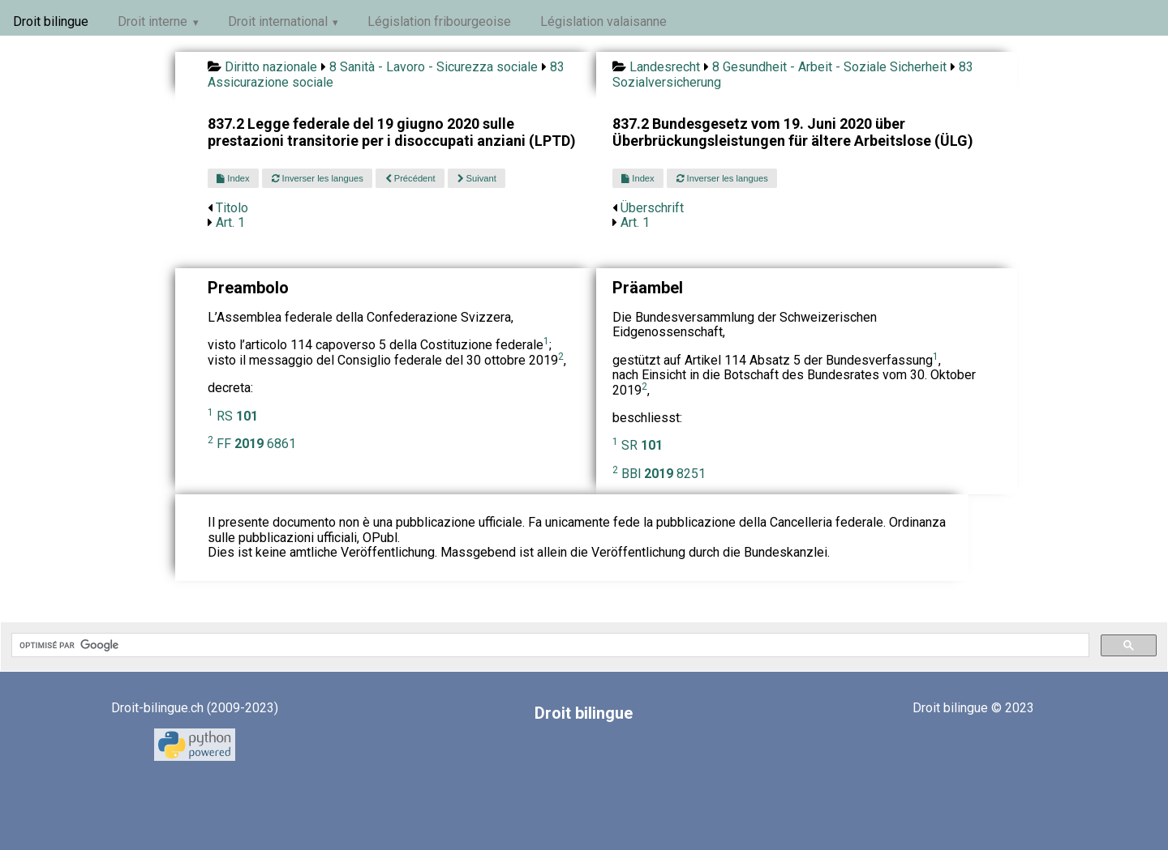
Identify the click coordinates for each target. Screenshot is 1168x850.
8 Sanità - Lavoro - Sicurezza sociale (433, 67)
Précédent (410, 178)
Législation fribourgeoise (439, 21)
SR (642, 445)
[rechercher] (548, 645)
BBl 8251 (663, 473)
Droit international (278, 21)
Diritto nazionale (271, 67)
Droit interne (152, 21)
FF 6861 (256, 443)
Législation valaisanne (603, 21)
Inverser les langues (317, 178)
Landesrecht (664, 67)
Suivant (476, 178)
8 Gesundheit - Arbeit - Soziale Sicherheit (829, 67)
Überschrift (652, 208)
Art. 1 (230, 222)
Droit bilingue (50, 21)
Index (233, 178)
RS (237, 416)
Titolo (232, 208)
